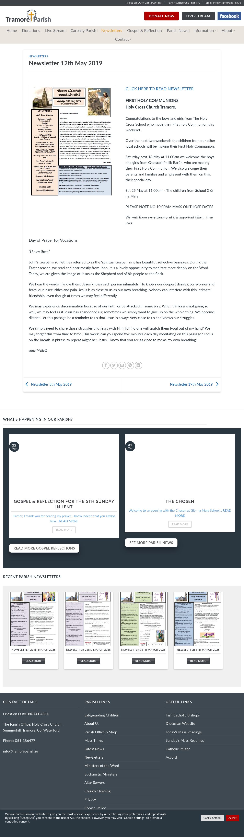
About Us (91, 723)
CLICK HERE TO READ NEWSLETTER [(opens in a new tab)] (160, 88)
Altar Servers (94, 782)
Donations (31, 30)
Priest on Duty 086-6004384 (144, 2)
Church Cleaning (97, 791)
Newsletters (111, 30)
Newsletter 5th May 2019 (47, 384)
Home (11, 30)
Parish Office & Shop (100, 732)
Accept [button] (232, 817)
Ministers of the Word (101, 765)
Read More (64, 529)
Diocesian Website (180, 723)
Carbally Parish (83, 30)
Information (205, 30)
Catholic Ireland (178, 749)
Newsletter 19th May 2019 (195, 384)
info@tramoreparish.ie (20, 751)
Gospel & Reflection (144, 30)
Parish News (177, 30)
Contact (123, 39)
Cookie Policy (95, 808)
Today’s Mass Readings (183, 732)
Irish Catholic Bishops (183, 715)
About (228, 30)
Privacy (90, 799)
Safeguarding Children (101, 715)
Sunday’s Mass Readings (185, 740)
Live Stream (55, 30)
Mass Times (93, 740)
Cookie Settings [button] (213, 817)
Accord (171, 757)
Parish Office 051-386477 (184, 2)
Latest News (94, 749)
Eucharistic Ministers (100, 774)
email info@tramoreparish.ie (223, 2)
